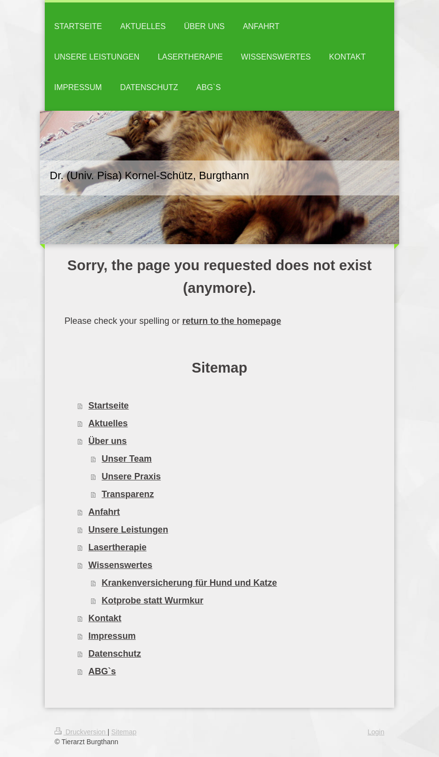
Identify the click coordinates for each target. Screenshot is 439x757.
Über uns (108, 441)
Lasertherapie (118, 547)
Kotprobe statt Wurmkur (153, 600)
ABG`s (102, 671)
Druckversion (81, 732)
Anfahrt (104, 512)
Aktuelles (108, 423)
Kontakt (105, 618)
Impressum (112, 636)
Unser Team (127, 459)
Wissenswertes (121, 565)
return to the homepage (231, 321)
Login (376, 732)
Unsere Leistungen (128, 530)
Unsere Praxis (131, 476)
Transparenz (128, 494)
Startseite (109, 405)
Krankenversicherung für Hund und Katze (189, 583)
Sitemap (123, 732)
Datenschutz (115, 654)
